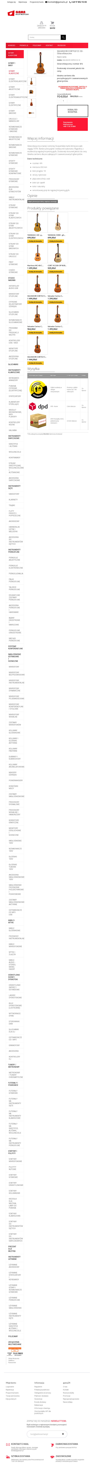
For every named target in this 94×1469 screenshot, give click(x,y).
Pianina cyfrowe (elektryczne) (15, 388)
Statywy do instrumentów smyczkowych (16, 1237)
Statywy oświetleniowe (16, 1184)
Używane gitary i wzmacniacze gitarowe (15, 1288)
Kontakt (49, 45)
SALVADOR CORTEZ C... (36, 296)
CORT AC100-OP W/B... (57, 265)
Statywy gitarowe (13, 1176)
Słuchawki (13, 364)
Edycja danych (11, 1399)
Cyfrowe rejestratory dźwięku (15, 304)
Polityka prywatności (41, 1390)
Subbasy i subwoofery (15, 758)
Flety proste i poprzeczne (14, 513)
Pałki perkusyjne (14, 580)
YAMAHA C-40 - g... (35, 235)
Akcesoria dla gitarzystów (15, 189)
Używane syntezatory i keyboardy (15, 1276)
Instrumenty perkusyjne (14, 551)
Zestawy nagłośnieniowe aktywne (16, 902)
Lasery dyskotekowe (15, 996)
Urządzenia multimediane (14, 1343)
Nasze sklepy (68, 1402)
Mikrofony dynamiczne (14, 689)
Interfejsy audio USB (14, 287)
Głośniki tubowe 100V (13, 867)
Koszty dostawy (40, 1402)
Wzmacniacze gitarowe (15, 154)
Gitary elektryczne (15, 104)
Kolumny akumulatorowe (16, 765)
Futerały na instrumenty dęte (15, 1102)
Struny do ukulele (14, 255)
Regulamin (38, 1387)
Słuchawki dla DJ (14, 1030)
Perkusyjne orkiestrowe (15, 631)
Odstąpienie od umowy (42, 1393)
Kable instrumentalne (16, 198)
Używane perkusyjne (14, 1299)
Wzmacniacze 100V (15, 850)
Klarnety (13, 500)
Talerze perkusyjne (14, 588)
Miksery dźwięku (13, 773)
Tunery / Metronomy (13, 1066)
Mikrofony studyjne (14, 295)
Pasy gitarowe (13, 263)
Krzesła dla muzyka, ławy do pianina (13, 1203)
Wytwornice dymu (14, 1014)
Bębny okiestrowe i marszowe (14, 621)
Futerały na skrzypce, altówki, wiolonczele (15, 1128)
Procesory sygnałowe (14, 803)
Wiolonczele (15, 452)
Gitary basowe (12, 112)
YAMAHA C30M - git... (56, 235)
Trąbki (12, 505)
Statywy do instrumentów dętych (16, 1224)
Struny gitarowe (13, 206)
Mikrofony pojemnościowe (16, 697)
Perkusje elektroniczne (16, 567)
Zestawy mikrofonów (15, 723)
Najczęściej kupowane (71, 1399)
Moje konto (11, 1382)
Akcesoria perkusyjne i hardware (14, 608)
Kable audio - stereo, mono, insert (12, 964)
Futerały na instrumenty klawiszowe (15, 1114)
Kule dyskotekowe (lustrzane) (15, 1005)
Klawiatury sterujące (14, 403)
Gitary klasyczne (14, 72)
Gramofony (14, 1045)
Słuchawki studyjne (14, 313)
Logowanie (10, 1387)
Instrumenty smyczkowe (14, 437)
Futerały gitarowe (13, 1092)
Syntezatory (15, 396)
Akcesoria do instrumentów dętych (16, 540)
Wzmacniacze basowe (15, 146)
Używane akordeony (14, 1266)
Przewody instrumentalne (16, 937)
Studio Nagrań (11, 279)
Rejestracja (23, 2)
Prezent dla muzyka (12, 1249)
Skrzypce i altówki (13, 445)
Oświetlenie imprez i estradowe (14, 987)
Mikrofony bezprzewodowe (16, 673)
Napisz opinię (61, 57)
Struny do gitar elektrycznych (16, 236)
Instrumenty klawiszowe (14, 371)
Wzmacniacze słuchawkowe (15, 321)
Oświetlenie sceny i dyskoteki (14, 977)
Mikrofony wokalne (14, 715)
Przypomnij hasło (37, 2)
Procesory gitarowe (14, 180)
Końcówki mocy (13, 787)
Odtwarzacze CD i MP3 (15, 1038)
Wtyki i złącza (12, 953)
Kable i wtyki (11, 921)
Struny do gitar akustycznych (15, 225)
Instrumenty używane (14, 1258)
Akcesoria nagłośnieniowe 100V (16, 877)
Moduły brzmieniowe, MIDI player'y (15, 413)
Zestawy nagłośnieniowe (16, 795)
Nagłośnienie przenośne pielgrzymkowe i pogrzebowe (16, 889)
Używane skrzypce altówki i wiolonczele (15, 1327)
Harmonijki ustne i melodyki (14, 529)
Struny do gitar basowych (14, 246)
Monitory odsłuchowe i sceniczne (15, 831)
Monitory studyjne (13, 349)
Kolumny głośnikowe (14, 731)
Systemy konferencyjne (15, 647)
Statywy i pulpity (12, 1152)
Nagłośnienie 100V (15, 842)
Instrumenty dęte (14, 487)
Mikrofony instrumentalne (16, 681)
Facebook (62, 45)
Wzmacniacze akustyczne (15, 138)
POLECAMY (13, 1336)
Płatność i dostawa (41, 1396)
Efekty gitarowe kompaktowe (15, 171)
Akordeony (14, 521)
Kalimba (13, 430)
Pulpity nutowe (12, 1168)
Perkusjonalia (16, 574)
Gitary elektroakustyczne (16, 96)
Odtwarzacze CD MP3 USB (15, 912)
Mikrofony (14, 667)
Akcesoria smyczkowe (14, 479)
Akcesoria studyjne (14, 357)
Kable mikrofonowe (15, 945)
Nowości (11, 45)
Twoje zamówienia (12, 1396)
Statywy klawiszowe (14, 1215)
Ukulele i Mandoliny (14, 120)
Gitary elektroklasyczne (16, 80)
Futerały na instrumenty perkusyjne (15, 1142)
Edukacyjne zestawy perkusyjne (14, 597)
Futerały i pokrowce (13, 1084)
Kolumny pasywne (13, 750)
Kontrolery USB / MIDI (14, 341)
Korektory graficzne (14, 821)
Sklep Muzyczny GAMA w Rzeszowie (13, 1360)
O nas (65, 1387)
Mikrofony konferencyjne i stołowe (16, 706)
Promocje (24, 45)
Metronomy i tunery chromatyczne (16, 1075)
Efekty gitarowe (13, 162)
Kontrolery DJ (14, 1058)
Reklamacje (38, 1405)
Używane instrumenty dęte (15, 1316)
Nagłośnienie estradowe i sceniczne (14, 657)
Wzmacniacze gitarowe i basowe (15, 129)
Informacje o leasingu (42, 1408)
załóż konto (41, 27)
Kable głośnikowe (14, 929)
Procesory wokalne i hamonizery (14, 812)
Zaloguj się (11, 2)
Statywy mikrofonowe (15, 1160)
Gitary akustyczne (14, 88)
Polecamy (37, 45)
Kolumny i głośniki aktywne (13, 740)
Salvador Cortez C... (55, 296)
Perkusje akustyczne (14, 559)
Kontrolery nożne (14, 423)
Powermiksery (16, 780)
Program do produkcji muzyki (14, 331)
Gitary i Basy (11, 64)
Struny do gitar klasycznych (15, 215)
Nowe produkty (68, 1393)
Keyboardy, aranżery (14, 379)
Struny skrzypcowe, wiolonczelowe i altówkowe (16, 467)
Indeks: (59, 60)
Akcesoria (14, 1051)
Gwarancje (38, 1399)
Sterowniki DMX (14, 1022)
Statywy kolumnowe (14, 1192)
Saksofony (14, 494)
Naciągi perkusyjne (14, 639)
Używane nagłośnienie (15, 1307)
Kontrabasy (14, 458)
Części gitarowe (13, 271)
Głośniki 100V (13, 858)
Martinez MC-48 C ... (35, 265)
